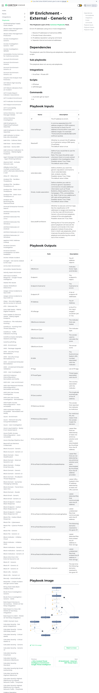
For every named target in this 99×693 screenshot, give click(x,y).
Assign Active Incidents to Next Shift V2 (13, 297)
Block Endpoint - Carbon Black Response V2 (12, 508)
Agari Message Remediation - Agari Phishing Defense (14, 158)
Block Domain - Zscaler (12, 492)
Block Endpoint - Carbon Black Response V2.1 (12, 513)
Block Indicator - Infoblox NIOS (12, 543)
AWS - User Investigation (12, 372)
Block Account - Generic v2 (13, 452)
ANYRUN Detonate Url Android (11, 228)
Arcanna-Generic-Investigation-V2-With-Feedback (12, 252)
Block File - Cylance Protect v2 (13, 526)
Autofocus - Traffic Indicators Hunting (10, 332)
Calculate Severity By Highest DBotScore (11, 674)
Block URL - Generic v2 (12, 575)
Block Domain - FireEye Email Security (12, 466)
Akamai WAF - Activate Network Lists (12, 163)
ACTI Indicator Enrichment (13, 101)
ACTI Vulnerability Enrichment (10, 109)
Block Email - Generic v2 (12, 499)
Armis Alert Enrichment (12, 266)
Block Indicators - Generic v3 (14, 554)
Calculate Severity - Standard (10, 664)
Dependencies (88, 13)
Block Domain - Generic (12, 470)
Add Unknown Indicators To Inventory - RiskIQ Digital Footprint (13, 152)
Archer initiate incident (12, 257)
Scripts (87, 20)
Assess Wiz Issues (10, 282)
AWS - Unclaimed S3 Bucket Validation (13, 368)
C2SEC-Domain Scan (11, 621)
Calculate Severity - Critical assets (13, 635)
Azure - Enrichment (10, 416)
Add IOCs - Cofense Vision (13, 140)
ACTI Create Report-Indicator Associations (11, 94)
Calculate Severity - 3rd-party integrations (12, 625)
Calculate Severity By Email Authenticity (13, 669)
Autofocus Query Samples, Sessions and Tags (13, 338)
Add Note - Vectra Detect (12, 143)
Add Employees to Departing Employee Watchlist (11, 125)
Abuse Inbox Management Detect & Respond (13, 29)
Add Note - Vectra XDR (12, 147)
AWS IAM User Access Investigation (11, 393)
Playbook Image (88, 29)
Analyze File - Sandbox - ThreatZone (12, 180)
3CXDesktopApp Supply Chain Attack (12, 24)
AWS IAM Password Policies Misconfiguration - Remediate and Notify (13, 387)
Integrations (6, 17)
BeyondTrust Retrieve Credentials (11, 444)
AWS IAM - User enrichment (13, 382)
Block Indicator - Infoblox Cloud (12, 538)
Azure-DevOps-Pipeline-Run (14, 440)
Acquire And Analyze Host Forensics (13, 78)
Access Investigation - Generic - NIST (11, 45)
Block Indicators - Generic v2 (14, 550)
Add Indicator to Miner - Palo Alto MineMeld (12, 136)
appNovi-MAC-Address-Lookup (12, 241)
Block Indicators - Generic (13, 547)
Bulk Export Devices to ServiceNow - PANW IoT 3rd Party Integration (13, 604)
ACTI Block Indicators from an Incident (13, 89)
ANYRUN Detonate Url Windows (11, 236)
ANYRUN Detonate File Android (12, 212)
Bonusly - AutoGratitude (12, 578)
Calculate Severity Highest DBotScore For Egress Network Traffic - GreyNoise (13, 680)
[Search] (90, 5)
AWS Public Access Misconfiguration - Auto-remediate (12, 404)
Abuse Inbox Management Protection (13, 34)
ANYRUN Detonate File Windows (12, 223)
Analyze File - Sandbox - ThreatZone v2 (12, 185)
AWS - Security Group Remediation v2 (11, 358)
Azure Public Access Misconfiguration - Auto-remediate (12, 435)
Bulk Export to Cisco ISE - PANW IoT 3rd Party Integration (12, 611)
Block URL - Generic (11, 572)
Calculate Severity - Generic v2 (13, 649)
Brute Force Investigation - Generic (13, 593)
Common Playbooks (57, 25)
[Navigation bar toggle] (2, 5)
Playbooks (5, 20)
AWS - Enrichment (10, 345)
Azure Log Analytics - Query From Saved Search (13, 429)
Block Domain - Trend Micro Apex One (13, 488)
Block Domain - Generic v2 (13, 473)
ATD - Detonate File (10, 306)
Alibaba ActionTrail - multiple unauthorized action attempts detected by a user (14, 170)
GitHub (64, 1)
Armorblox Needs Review (12, 269)
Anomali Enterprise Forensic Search (14, 207)
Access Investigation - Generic (11, 39)
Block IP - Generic (10, 562)
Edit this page (36, 645)
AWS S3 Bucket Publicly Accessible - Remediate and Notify (13, 411)
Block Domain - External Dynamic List (12, 461)
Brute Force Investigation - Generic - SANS (13, 598)
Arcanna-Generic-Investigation (10, 246)
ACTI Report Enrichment (12, 105)
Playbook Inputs (88, 25)
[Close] (96, 1)
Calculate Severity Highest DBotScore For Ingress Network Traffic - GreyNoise (13, 687)
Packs (4, 14)
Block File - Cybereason (12, 522)
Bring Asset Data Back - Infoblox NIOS (12, 588)
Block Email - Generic (11, 495)
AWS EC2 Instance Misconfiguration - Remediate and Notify (11, 377)
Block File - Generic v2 (11, 534)
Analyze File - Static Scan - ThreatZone (13, 190)
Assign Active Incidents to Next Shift (13, 292)
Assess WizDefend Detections (10, 287)
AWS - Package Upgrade (12, 348)
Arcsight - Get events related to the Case (14, 262)
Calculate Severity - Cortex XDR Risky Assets (13, 630)
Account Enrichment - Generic (11, 63)
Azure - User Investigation (13, 425)
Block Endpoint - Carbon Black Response (12, 503)
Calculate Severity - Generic (13, 645)
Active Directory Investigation (9, 119)
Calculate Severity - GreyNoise (10, 654)
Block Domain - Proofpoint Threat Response (13, 478)
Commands (88, 22)
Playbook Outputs (89, 27)
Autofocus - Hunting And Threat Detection (12, 327)
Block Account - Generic (12, 448)
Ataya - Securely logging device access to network (12, 302)
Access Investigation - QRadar (11, 50)
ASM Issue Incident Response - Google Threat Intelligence (13, 277)
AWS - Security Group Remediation (11, 352)
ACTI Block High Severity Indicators (12, 84)
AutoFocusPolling (10, 342)
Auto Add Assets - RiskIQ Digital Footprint (12, 310)
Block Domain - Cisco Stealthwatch (11, 456)
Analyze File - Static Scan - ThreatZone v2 (13, 195)
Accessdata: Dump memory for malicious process (13, 55)
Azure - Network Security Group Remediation (12, 421)
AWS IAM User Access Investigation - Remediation (13, 398)
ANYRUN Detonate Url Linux (14, 232)
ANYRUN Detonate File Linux (12, 217)
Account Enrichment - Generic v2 (11, 68)
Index (4, 10)
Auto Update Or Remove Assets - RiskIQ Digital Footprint (12, 316)
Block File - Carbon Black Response (12, 518)
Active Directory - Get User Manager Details (13, 114)
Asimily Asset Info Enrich (12, 272)
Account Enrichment (11, 59)
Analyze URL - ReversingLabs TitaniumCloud (9, 201)
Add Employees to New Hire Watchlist (13, 131)
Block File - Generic (10, 530)
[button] (79, 5)
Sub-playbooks (89, 15)
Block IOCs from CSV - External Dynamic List (11, 558)
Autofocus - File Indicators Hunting (13, 322)
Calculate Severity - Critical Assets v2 (13, 640)
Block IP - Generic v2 (11, 565)
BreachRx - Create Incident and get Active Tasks (13, 582)
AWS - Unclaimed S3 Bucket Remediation (13, 363)
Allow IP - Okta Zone (11, 176)
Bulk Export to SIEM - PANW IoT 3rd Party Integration (14, 617)
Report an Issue (71, 648)
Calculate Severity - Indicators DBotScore (11, 659)
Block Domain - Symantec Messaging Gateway (13, 483)
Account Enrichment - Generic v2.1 (11, 73)
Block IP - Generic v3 (11, 569)
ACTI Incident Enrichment (13, 98)
